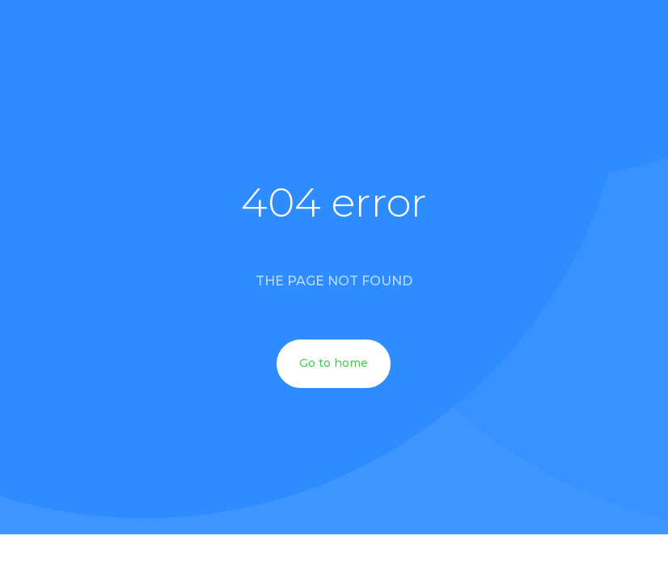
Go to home (333, 363)
